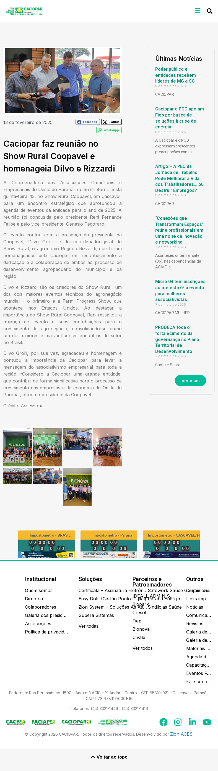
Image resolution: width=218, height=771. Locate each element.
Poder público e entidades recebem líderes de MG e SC (175, 75)
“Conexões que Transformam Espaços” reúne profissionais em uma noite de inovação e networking (179, 230)
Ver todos (143, 648)
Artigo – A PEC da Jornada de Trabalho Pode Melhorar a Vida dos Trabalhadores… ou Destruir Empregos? (179, 178)
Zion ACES (181, 734)
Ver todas (88, 626)
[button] (198, 11)
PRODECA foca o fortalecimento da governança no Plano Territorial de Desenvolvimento (177, 339)
